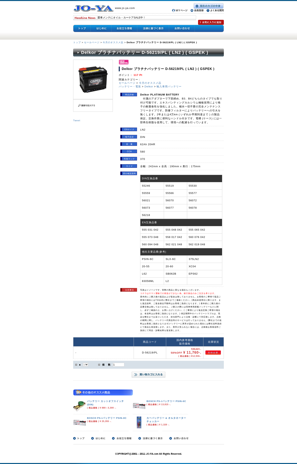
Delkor (149, 86)
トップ (77, 42)
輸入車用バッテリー (169, 86)
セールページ (92, 42)
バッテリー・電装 (130, 86)
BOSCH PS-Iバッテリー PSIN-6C (166, 401)
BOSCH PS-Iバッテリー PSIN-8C (107, 418)
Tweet (76, 120)
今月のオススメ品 (113, 42)
